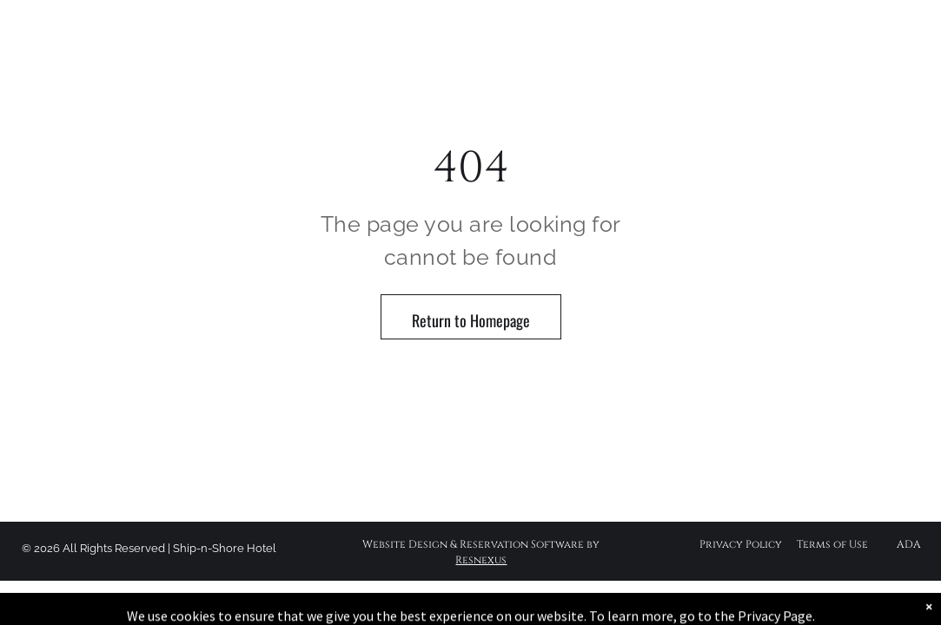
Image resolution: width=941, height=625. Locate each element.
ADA (909, 544)
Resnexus (481, 560)
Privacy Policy (740, 544)
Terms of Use (832, 544)
